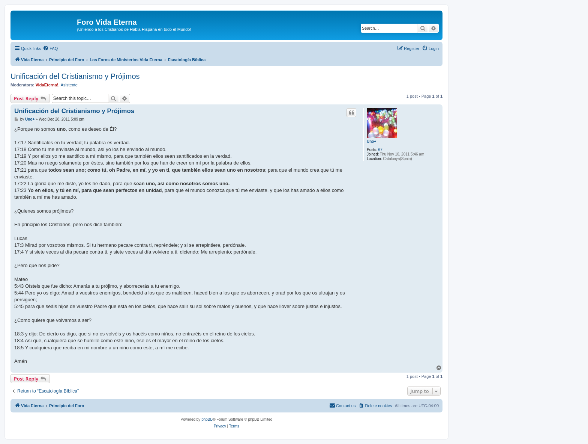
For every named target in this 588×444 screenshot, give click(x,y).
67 (380, 150)
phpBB (207, 419)
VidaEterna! (47, 85)
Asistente (69, 85)
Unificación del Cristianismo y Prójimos (75, 76)
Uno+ (371, 141)
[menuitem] (50, 48)
